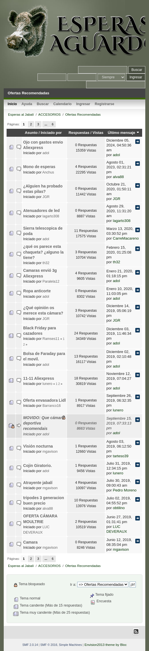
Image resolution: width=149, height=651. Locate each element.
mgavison (49, 452)
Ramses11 (50, 339)
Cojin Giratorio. (37, 466)
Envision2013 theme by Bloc (105, 644)
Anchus (48, 172)
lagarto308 (50, 216)
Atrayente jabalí (37, 483)
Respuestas (79, 132)
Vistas (98, 132)
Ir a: (73, 585)
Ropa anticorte (37, 291)
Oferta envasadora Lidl (44, 400)
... (46, 124)
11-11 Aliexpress (38, 378)
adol (45, 153)
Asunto (31, 132)
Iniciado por (51, 132)
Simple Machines (70, 644)
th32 (45, 263)
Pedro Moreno (125, 490)
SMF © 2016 (48, 644)
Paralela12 (50, 281)
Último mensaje (124, 132)
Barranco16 (51, 406)
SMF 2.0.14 (30, 644)
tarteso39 (120, 456)
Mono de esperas (39, 167)
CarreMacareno (126, 238)
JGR (45, 197)
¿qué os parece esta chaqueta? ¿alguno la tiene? (43, 252)
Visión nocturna (38, 446)
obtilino (119, 508)
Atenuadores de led (41, 211)
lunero (47, 384)
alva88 (118, 177)
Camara (30, 542)
